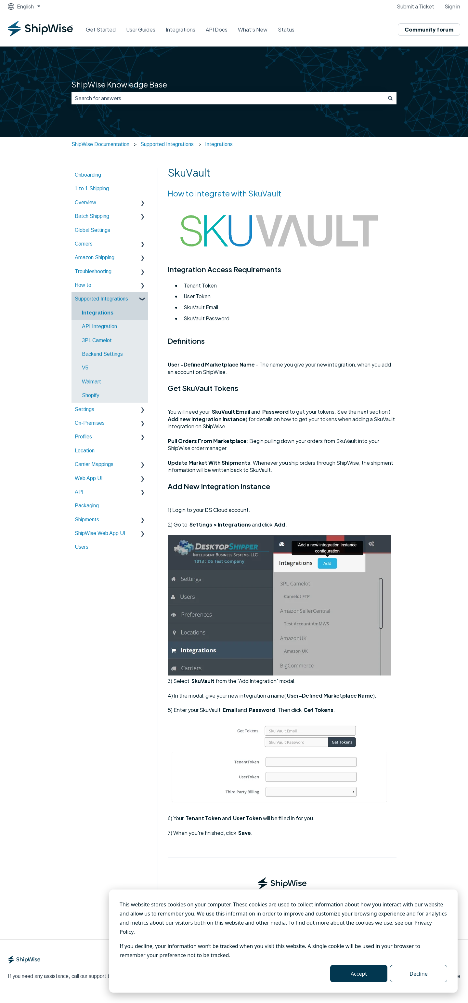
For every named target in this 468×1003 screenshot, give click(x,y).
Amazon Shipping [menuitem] (94, 257)
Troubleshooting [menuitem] (93, 271)
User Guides (140, 29)
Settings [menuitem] (84, 409)
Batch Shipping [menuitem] (92, 216)
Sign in (452, 6)
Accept (359, 973)
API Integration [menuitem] (99, 326)
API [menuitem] (79, 492)
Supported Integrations (167, 144)
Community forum (429, 29)
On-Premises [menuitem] (90, 423)
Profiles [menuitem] (83, 436)
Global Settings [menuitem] (92, 230)
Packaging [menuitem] (87, 505)
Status (286, 29)
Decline (419, 973)
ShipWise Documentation (100, 144)
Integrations (180, 29)
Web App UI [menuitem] (89, 478)
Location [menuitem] (85, 450)
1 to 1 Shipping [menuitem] (92, 188)
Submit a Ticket (415, 6)
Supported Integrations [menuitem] (101, 298)
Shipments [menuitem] (87, 519)
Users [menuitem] (81, 547)
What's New (252, 29)
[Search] (390, 98)
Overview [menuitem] (85, 202)
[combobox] (228, 98)
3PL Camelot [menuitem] (97, 340)
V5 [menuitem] (85, 367)
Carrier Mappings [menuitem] (94, 464)
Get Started (101, 29)
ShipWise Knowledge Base (119, 84)
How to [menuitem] (83, 285)
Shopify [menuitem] (90, 395)
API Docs (217, 29)
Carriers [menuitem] (84, 244)
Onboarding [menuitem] (88, 175)
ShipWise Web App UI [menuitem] (100, 533)
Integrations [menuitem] (97, 312)
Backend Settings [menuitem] (102, 354)
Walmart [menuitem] (91, 381)
